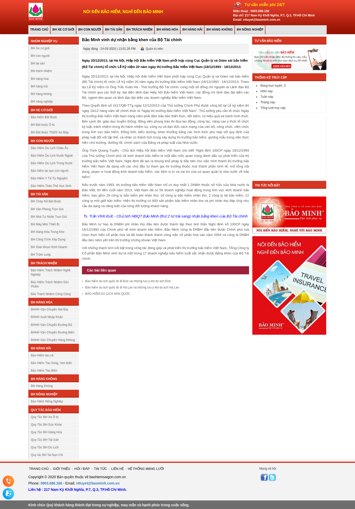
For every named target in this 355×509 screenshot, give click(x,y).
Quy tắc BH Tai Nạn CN (47, 455)
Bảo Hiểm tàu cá (42, 355)
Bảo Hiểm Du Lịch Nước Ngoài (52, 155)
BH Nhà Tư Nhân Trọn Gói (49, 217)
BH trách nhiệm (139, 29)
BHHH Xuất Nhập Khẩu (47, 317)
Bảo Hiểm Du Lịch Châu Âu (49, 148)
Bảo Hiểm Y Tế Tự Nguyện (49, 178)
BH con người (89, 29)
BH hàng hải (192, 29)
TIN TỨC (100, 469)
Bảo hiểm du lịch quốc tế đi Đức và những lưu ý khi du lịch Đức (128, 281)
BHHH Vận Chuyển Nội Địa (49, 309)
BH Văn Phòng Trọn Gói (47, 209)
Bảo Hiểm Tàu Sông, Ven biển (51, 363)
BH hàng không (219, 29)
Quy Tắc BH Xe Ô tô (44, 417)
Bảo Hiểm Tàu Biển (44, 370)
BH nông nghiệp (250, 29)
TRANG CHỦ (39, 469)
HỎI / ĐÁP (82, 469)
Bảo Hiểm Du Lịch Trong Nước (52, 163)
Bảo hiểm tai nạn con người (49, 171)
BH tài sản (113, 29)
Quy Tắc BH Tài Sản (45, 440)
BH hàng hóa (167, 29)
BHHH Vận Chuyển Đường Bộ (51, 325)
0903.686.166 (260, 11)
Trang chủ (39, 29)
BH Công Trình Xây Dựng (48, 239)
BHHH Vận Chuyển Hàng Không (53, 340)
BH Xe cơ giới (63, 29)
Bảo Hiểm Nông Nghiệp (47, 401)
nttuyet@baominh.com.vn (98, 483)
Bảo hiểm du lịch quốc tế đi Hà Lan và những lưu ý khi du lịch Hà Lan (132, 287)
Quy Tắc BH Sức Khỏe (46, 424)
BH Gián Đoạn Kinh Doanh (49, 247)
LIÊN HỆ (117, 469)
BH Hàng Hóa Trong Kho (47, 232)
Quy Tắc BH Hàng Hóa (46, 432)
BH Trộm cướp (41, 254)
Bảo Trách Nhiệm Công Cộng (51, 294)
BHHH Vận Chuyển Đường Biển (52, 332)
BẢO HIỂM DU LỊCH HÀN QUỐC (107, 294)
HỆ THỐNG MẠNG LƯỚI (146, 469)
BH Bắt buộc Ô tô (43, 125)
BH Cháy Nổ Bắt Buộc (46, 201)
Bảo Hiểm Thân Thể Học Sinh (51, 186)
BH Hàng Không (42, 386)
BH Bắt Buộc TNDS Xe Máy (50, 132)
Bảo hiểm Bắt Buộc (44, 117)
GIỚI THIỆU (61, 469)
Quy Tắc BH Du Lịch (45, 447)
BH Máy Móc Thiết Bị (45, 224)
